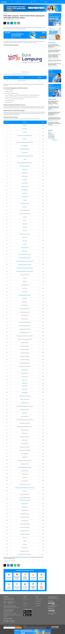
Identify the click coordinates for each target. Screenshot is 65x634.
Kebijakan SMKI (38, 603)
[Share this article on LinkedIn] (11, 23)
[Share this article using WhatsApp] (15, 23)
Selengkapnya (55, 139)
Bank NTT (25, 281)
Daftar (61, 1)
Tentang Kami (25, 598)
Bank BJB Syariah (24, 369)
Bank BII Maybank (24, 176)
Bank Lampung (24, 251)
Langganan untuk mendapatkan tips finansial (12, 625)
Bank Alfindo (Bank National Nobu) (24, 467)
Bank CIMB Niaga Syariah (24, 149)
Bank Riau (25, 244)
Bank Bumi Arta (25, 383)
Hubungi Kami (25, 603)
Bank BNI (24, 132)
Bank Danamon (25, 172)
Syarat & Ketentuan (39, 598)
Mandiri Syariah (29, 142)
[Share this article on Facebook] (8, 23)
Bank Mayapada (25, 392)
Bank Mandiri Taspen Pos (24, 530)
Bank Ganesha (24, 413)
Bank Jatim (25, 227)
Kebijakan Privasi (38, 601)
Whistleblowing (38, 605)
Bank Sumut (25, 237)
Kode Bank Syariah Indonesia (21, 557)
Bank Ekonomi (24, 385)
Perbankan (5, 13)
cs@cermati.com (10, 603)
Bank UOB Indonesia (24, 305)
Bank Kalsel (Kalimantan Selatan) (25, 254)
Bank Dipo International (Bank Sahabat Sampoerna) (24, 487)
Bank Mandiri (24, 128)
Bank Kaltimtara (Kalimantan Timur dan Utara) (24, 261)
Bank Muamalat (25, 152)
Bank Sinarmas (24, 183)
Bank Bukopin (24, 193)
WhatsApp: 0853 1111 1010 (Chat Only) (10, 613)
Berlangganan (18, 627)
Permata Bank (24, 169)
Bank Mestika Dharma (25, 402)
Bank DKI (24, 217)
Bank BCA (25, 125)
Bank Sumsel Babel (24, 247)
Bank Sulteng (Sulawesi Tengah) (25, 295)
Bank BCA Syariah (24, 196)
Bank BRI (24, 139)
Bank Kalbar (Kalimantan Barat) (24, 257)
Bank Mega (25, 179)
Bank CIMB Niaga (25, 145)
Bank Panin (25, 206)
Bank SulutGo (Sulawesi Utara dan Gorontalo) (25, 271)
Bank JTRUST (24, 389)
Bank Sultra (25, 298)
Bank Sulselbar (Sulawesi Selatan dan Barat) (25, 268)
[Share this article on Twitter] (5, 23)
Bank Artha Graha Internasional (24, 325)
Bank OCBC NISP (25, 189)
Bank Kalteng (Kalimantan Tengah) (24, 264)
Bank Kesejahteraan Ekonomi (25, 500)
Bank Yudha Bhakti (24, 453)
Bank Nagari (25, 240)
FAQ (24, 601)
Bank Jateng (24, 223)
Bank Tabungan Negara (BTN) (24, 166)
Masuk (58, 1)
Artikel (24, 605)
